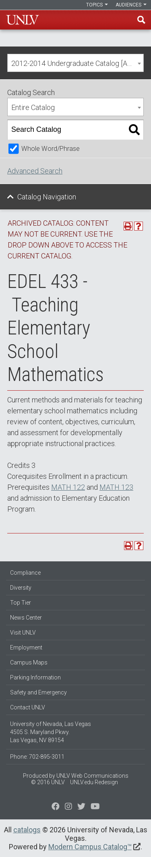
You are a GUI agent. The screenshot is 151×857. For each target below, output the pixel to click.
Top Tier (20, 602)
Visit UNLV (23, 632)
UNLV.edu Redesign (94, 782)
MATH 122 (68, 487)
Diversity (20, 587)
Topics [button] (97, 5)
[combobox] (75, 63)
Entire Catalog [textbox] (33, 107)
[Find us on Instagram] (81, 807)
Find (141, 20)
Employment (26, 647)
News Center (26, 617)
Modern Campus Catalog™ (90, 846)
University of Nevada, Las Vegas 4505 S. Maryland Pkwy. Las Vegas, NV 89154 (50, 732)
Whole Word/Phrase (50, 148)
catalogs (27, 829)
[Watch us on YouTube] (95, 807)
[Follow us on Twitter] (68, 807)
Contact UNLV (27, 707)
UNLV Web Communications (92, 775)
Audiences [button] (131, 5)
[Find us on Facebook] (56, 807)
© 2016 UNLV (48, 782)
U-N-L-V (22, 20)
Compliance (25, 572)
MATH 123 (116, 487)
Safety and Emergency (38, 692)
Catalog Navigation (46, 197)
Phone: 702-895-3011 (37, 756)
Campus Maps (29, 662)
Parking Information (35, 677)
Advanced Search (34, 171)
